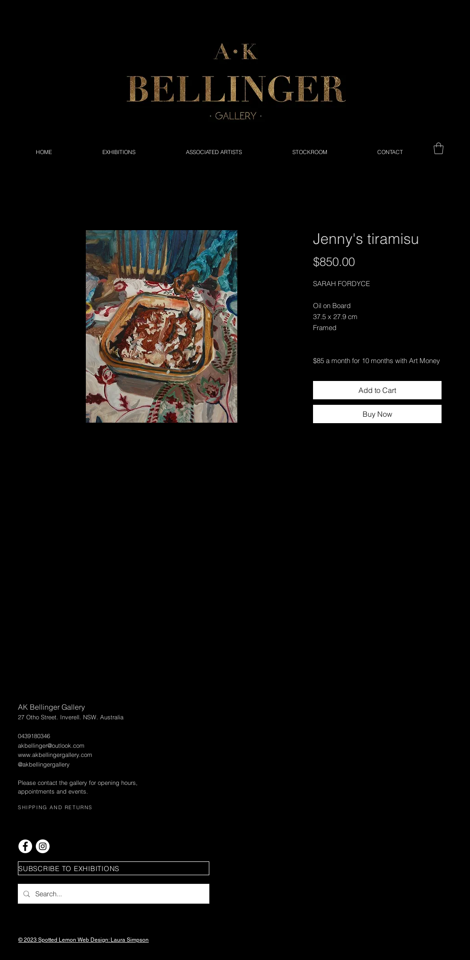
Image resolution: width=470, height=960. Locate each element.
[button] (438, 148)
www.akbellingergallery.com (55, 754)
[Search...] (112, 894)
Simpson (138, 940)
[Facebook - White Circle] (25, 846)
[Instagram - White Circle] (43, 846)
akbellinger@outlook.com (51, 745)
